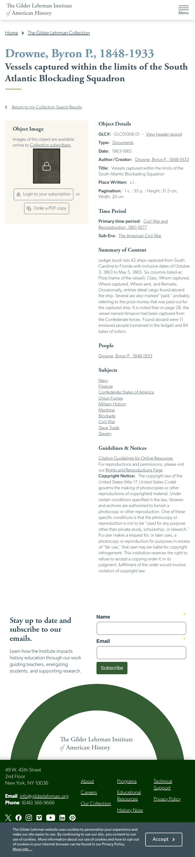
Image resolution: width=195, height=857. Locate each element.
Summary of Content (122, 250)
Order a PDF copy (46, 208)
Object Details (115, 124)
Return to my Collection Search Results (43, 107)
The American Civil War (140, 236)
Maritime (107, 410)
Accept (160, 839)
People (106, 345)
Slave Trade (109, 428)
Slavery (105, 434)
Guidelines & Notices (123, 448)
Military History (112, 404)
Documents (123, 142)
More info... (22, 849)
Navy (103, 380)
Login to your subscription (44, 194)
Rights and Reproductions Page (134, 470)
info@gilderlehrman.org (44, 796)
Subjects (108, 370)
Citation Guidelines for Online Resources (136, 458)
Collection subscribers (50, 145)
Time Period (112, 211)
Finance (106, 386)
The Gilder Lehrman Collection (59, 33)
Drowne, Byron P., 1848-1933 (162, 159)
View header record (164, 134)
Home (11, 33)
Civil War (107, 422)
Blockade (107, 416)
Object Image (28, 129)
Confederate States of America (126, 392)
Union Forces (111, 398)
